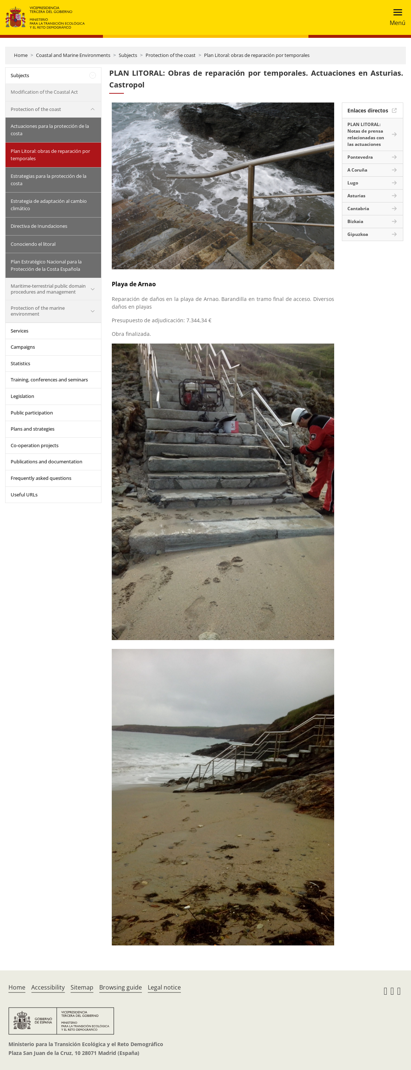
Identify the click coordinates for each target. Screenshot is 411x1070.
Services (19, 330)
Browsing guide (120, 987)
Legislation (22, 396)
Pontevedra (360, 157)
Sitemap (82, 987)
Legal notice (164, 987)
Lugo (352, 183)
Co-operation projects (34, 445)
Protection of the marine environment (38, 311)
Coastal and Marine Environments (73, 55)
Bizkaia (355, 221)
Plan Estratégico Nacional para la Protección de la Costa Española (46, 265)
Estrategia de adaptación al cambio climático (49, 205)
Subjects (128, 55)
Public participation (32, 412)
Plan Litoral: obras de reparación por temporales (257, 55)
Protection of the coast (171, 55)
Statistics (20, 363)
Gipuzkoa (357, 234)
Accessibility (48, 987)
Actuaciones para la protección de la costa (50, 130)
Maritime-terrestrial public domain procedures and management (48, 289)
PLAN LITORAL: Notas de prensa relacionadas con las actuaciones (365, 134)
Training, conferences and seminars (49, 379)
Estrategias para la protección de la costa (48, 180)
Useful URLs (24, 494)
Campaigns (23, 347)
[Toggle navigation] (395, 17)
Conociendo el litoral (33, 244)
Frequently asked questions (41, 478)
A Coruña (357, 170)
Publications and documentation (46, 461)
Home (21, 55)
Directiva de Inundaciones (39, 226)
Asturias (356, 196)
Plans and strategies (32, 429)
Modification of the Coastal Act (44, 92)
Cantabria (358, 208)
